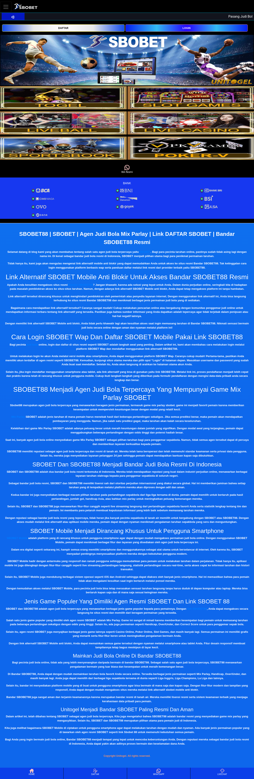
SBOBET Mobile (17, 538)
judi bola (32, 344)
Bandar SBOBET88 (80, 284)
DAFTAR (63, 28)
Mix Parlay (18, 416)
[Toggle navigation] (6, 7)
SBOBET (145, 251)
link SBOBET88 (197, 608)
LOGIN (186, 28)
